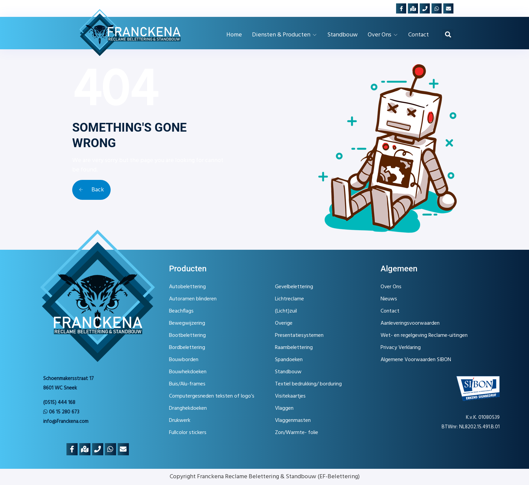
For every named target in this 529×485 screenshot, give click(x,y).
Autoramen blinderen (193, 299)
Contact (390, 311)
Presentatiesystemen (299, 335)
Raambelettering (294, 347)
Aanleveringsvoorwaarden (410, 323)
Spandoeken (289, 359)
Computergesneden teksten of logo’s (211, 396)
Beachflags (181, 311)
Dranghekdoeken (188, 408)
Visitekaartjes (290, 396)
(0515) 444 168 (59, 403)
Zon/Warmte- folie (296, 432)
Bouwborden (183, 359)
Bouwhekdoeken (187, 372)
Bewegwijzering (187, 323)
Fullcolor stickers (187, 432)
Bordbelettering (187, 347)
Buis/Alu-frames (187, 384)
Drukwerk (179, 420)
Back (91, 190)
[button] (447, 34)
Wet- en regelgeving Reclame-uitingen (424, 335)
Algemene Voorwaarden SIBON (416, 359)
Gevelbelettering (294, 286)
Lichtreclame (289, 299)
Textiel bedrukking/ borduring (308, 384)
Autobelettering (187, 286)
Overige (284, 323)
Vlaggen (284, 408)
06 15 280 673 (61, 412)
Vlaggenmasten (293, 420)
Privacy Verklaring (401, 347)
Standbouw (288, 372)
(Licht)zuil (286, 311)
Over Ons (391, 286)
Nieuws (389, 299)
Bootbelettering (187, 335)
